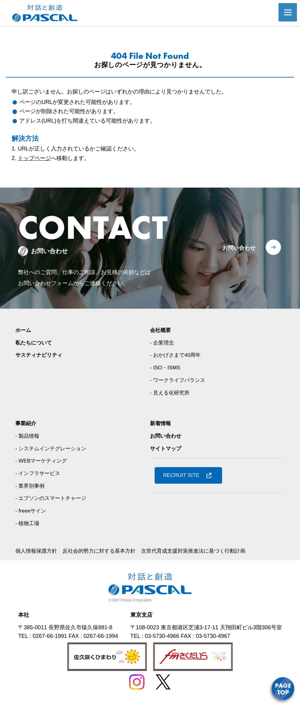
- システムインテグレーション (52, 448)
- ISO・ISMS (166, 367)
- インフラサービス (39, 473)
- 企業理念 (162, 343)
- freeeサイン (31, 511)
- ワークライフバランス (179, 380)
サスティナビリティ (40, 355)
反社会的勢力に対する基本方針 (103, 551)
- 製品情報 (28, 436)
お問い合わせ (239, 248)
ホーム (23, 330)
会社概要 (161, 330)
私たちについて (34, 343)
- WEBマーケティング (42, 461)
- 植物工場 (28, 523)
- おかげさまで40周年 (177, 355)
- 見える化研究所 (171, 393)
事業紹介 (26, 423)
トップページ (34, 158)
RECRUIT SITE (182, 475)
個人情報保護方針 (37, 551)
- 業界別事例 (30, 486)
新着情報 (161, 423)
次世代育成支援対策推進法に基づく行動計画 (203, 551)
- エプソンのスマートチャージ (52, 498)
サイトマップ (166, 448)
